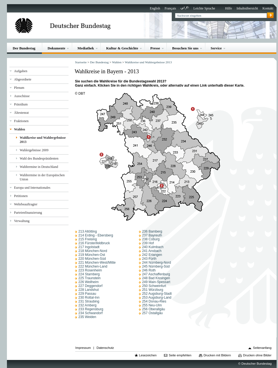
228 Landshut (88, 290)
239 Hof (148, 243)
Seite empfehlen (180, 355)
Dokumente (56, 48)
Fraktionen (21, 121)
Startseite (81, 62)
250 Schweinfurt (154, 286)
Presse (155, 48)
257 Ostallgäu (152, 313)
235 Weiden (87, 317)
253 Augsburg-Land (156, 297)
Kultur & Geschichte (122, 48)
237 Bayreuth (152, 235)
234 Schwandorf (90, 313)
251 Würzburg (152, 290)
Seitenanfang (262, 347)
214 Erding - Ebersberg (95, 235)
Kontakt (267, 8)
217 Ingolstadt (88, 247)
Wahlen (19, 129)
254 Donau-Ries (154, 301)
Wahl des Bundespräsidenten (39, 158)
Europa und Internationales (32, 188)
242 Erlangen (152, 255)
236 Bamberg (152, 231)
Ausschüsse (22, 96)
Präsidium (20, 104)
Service (216, 48)
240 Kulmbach (152, 247)
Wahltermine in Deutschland (39, 167)
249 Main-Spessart (156, 282)
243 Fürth (149, 259)
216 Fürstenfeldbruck (94, 243)
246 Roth (149, 270)
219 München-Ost (91, 255)
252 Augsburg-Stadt (157, 294)
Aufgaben (20, 71)
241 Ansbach (151, 251)
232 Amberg (87, 305)
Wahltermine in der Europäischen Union (42, 177)
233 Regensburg (90, 309)
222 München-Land (92, 266)
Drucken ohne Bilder (257, 355)
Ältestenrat (21, 113)
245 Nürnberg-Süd (156, 266)
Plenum (19, 88)
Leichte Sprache (204, 8)
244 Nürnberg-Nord (156, 262)
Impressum (83, 347)
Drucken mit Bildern (217, 355)
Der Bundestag (24, 48)
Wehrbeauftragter (25, 204)
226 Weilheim (88, 282)
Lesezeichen (147, 355)
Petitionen (20, 196)
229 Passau (87, 294)
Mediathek (85, 48)
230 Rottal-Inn (88, 297)
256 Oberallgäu (153, 309)
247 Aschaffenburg (156, 274)
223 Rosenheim (90, 270)
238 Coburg (151, 239)
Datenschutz (105, 347)
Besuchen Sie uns (185, 48)
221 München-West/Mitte (96, 262)
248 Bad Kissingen (156, 278)
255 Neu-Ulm (152, 305)
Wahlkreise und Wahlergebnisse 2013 (43, 140)
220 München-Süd (92, 259)
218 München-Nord (92, 251)
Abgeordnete (22, 79)
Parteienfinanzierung (28, 213)
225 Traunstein (89, 278)
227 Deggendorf (90, 286)
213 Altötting (87, 231)
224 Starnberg (89, 274)
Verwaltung (21, 221)
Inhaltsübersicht (247, 8)
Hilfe (228, 8)
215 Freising (87, 239)
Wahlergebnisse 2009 (34, 150)
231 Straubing (88, 301)
